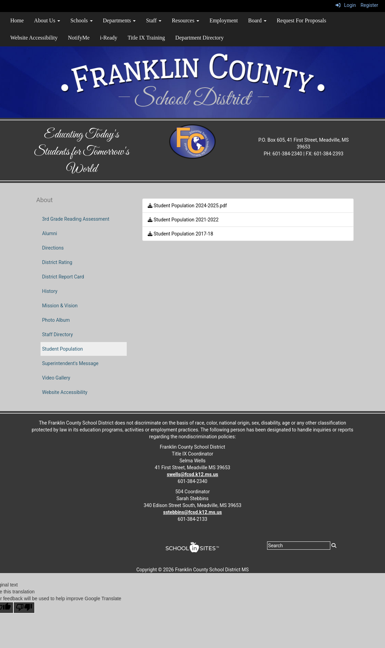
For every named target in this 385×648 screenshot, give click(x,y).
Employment (224, 20)
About (44, 200)
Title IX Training (146, 38)
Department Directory (199, 38)
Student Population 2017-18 (180, 234)
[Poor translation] (24, 607)
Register (369, 5)
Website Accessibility (34, 38)
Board (257, 20)
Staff (153, 20)
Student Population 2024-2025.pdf (187, 205)
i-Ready (108, 38)
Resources (185, 20)
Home (17, 20)
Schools (81, 20)
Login (346, 5)
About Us (47, 20)
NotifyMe (79, 38)
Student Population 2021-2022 (183, 219)
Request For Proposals (301, 20)
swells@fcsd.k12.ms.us (192, 474)
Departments (119, 20)
